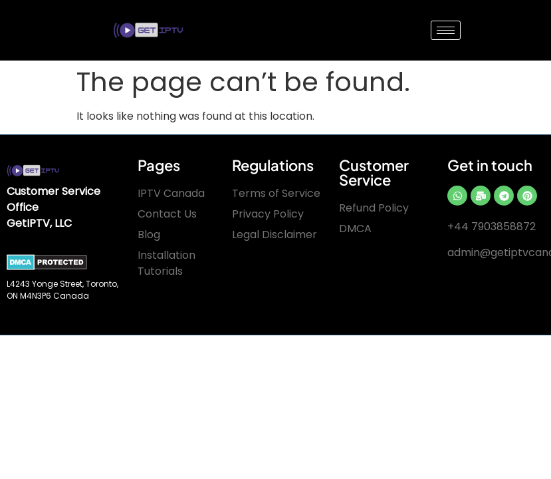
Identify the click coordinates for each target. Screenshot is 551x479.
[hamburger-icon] (446, 30)
